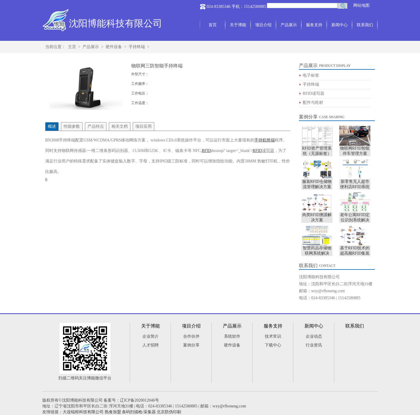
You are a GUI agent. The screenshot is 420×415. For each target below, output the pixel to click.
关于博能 (238, 25)
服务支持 (314, 25)
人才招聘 (150, 345)
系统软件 (232, 336)
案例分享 (308, 116)
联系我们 (365, 25)
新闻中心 (339, 25)
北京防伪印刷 (169, 412)
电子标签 (311, 75)
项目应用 (143, 126)
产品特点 (96, 126)
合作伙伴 (191, 336)
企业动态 (314, 336)
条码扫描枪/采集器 (139, 412)
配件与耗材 (313, 102)
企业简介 (150, 336)
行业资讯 (314, 345)
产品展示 (289, 25)
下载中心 (273, 345)
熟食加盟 (113, 412)
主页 (72, 47)
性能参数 (72, 126)
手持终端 (137, 47)
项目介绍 (263, 25)
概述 (52, 126)
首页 (213, 25)
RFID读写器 (313, 93)
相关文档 (119, 126)
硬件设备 (114, 47)
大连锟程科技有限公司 (83, 412)
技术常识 (273, 336)
